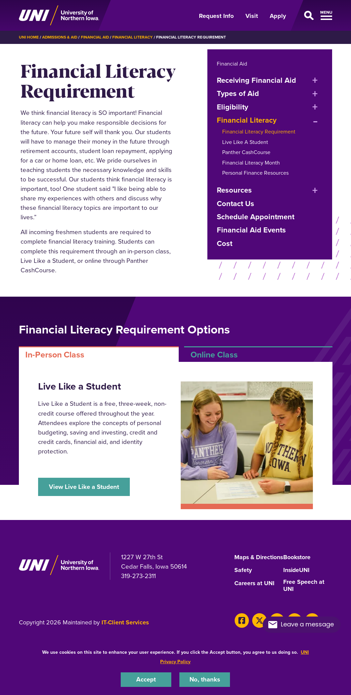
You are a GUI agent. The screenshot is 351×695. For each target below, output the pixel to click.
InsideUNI (297, 576)
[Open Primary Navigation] (312, 15)
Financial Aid (96, 37)
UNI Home (29, 37)
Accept (146, 679)
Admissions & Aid (60, 37)
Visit (251, 15)
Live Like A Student (245, 142)
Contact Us (235, 203)
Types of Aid (238, 93)
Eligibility (232, 106)
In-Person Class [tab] (54, 354)
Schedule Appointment (255, 216)
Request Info (216, 15)
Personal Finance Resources (255, 172)
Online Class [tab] (214, 354)
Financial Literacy (133, 37)
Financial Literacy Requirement (258, 131)
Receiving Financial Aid (256, 79)
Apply (278, 15)
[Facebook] (241, 627)
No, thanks (204, 679)
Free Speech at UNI (304, 592)
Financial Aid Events (251, 229)
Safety (243, 576)
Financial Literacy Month (251, 162)
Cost (224, 243)
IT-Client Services (125, 628)
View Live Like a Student (84, 486)
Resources (234, 190)
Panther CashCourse (246, 152)
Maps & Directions (248, 560)
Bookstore (297, 557)
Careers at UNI (254, 589)
